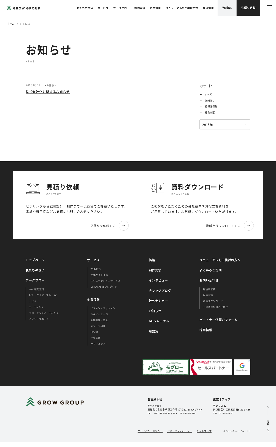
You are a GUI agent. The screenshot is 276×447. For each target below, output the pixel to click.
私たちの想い (85, 8)
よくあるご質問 (210, 270)
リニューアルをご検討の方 (182, 8)
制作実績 (139, 8)
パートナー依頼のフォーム (218, 319)
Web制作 (96, 269)
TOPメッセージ (99, 314)
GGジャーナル (159, 321)
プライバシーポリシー (150, 431)
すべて (208, 94)
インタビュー (158, 280)
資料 (227, 8)
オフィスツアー (99, 344)
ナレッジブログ (160, 290)
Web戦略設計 (36, 289)
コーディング (36, 307)
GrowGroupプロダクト (104, 286)
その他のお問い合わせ (215, 307)
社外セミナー (158, 300)
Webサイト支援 (99, 274)
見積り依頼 (248, 8)
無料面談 (208, 295)
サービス (103, 8)
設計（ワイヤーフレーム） (44, 295)
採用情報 (208, 8)
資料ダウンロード (213, 301)
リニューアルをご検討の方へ (219, 260)
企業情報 (155, 8)
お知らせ (210, 100)
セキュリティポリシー (179, 431)
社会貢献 (210, 112)
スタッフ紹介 (98, 326)
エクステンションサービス (106, 280)
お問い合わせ (208, 280)
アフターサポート (39, 318)
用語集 (153, 331)
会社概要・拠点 (99, 320)
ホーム (11, 23)
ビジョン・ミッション (103, 308)
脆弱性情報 (211, 106)
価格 (152, 260)
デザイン (34, 301)
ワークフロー (121, 8)
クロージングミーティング (44, 313)
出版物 (94, 332)
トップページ (35, 260)
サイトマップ (204, 431)
